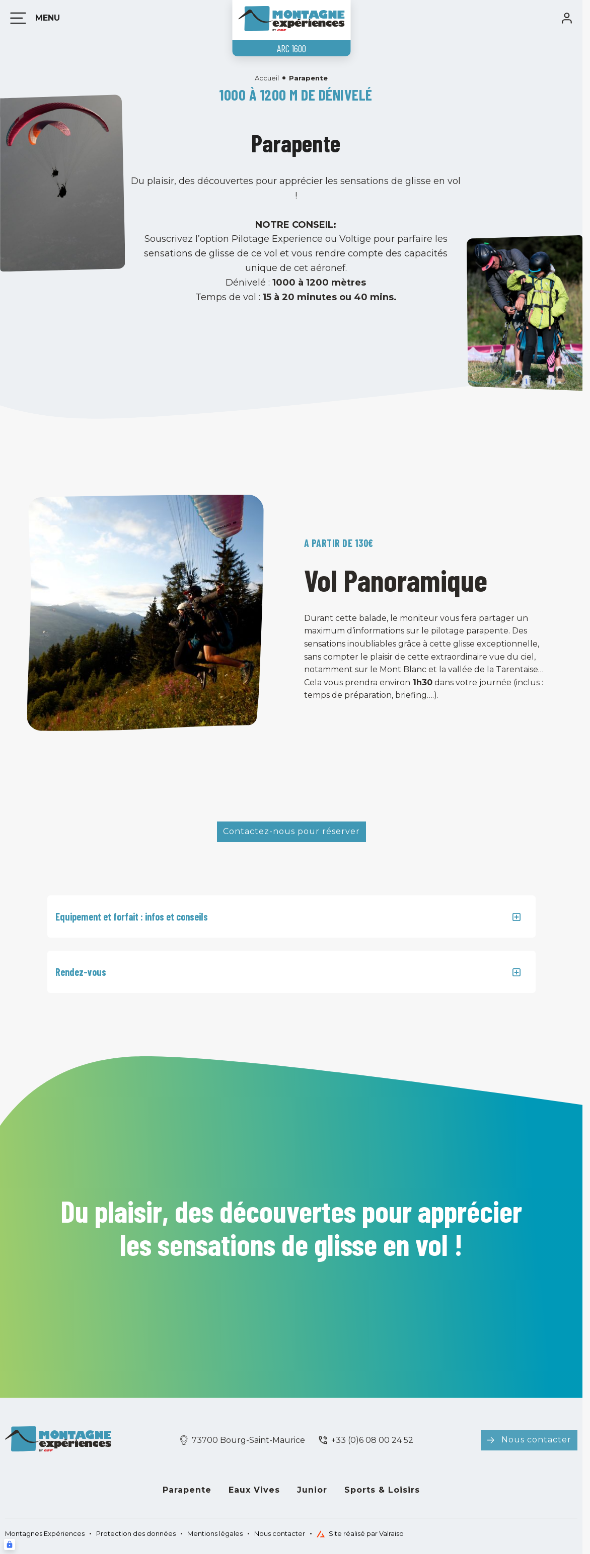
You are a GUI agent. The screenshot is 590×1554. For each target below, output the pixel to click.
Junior (312, 1490)
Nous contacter (536, 1439)
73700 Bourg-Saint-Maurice (248, 1440)
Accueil (267, 78)
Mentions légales (215, 1533)
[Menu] (33, 18)
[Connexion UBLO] (9, 1544)
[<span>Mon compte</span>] (566, 18)
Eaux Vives (254, 1490)
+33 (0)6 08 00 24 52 (372, 1440)
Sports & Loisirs (382, 1490)
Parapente (187, 1490)
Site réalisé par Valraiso (360, 1533)
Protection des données (136, 1533)
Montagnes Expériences (45, 1533)
